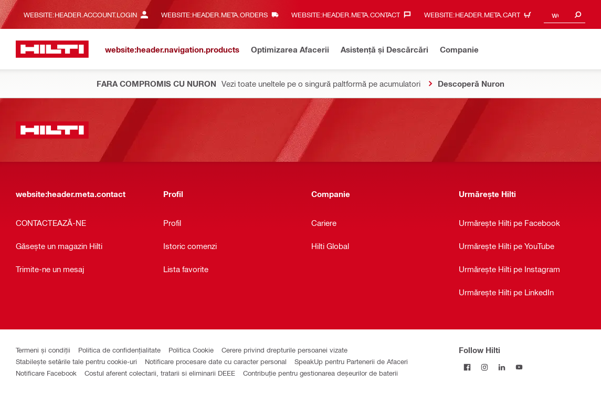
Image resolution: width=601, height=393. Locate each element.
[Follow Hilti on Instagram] (484, 367)
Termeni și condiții (43, 350)
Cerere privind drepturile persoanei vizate (284, 350)
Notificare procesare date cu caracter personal (216, 361)
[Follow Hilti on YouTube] (519, 367)
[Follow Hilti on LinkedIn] (502, 367)
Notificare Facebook (46, 373)
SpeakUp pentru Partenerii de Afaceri (351, 361)
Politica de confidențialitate (119, 350)
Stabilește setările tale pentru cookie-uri (76, 361)
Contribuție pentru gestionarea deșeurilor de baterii (320, 373)
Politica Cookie (191, 350)
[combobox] (564, 14)
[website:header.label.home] (52, 49)
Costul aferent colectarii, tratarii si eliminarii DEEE (160, 373)
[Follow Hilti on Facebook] (467, 367)
